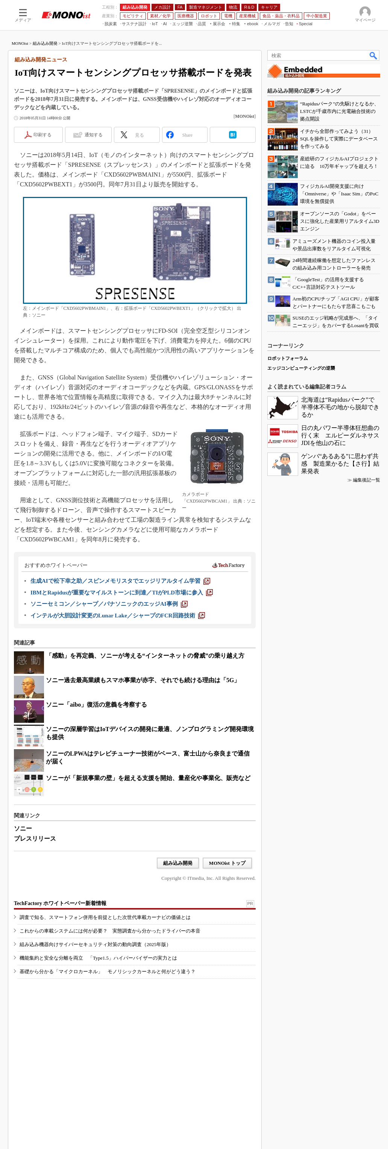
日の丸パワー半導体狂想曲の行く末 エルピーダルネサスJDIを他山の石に (340, 435)
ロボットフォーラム (287, 358)
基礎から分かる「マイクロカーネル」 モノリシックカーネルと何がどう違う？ (108, 971)
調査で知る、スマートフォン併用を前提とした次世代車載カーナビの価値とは (105, 917)
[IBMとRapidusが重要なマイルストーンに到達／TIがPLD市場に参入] (121, 593)
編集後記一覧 (366, 480)
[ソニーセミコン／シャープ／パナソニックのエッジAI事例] (109, 604)
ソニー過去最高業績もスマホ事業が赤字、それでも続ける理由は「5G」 (143, 680)
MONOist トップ (227, 863)
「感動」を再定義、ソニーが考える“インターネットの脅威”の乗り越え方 (145, 655)
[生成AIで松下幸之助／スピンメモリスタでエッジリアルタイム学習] (120, 581)
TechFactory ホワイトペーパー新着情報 (60, 903)
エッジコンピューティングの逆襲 (301, 368)
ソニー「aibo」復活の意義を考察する (96, 704)
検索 (373, 55)
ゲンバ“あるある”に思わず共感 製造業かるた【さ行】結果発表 (340, 463)
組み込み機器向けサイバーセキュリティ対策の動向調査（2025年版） (95, 944)
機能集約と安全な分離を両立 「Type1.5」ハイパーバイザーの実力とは (98, 958)
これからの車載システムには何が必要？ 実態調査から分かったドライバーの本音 (110, 931)
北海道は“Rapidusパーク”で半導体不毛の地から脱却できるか (340, 407)
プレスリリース (35, 838)
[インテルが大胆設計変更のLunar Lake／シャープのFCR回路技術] (117, 616)
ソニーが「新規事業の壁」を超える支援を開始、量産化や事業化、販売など (148, 778)
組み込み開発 (45, 43)
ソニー (23, 828)
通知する (94, 134)
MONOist (20, 43)
